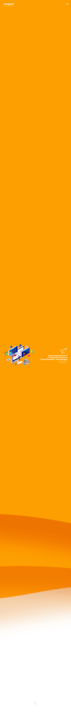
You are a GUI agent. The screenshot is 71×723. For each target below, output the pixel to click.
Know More (62, 350)
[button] (3, 342)
